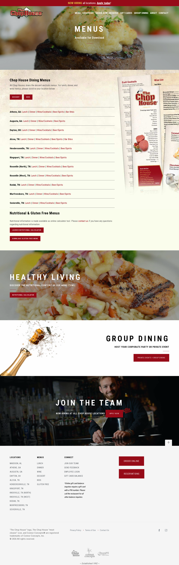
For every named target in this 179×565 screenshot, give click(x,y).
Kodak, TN (14, 501)
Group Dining (141, 13)
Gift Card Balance (73, 476)
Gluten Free (43, 484)
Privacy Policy (75, 530)
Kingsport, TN (16, 488)
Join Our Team (71, 463)
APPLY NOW (114, 414)
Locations (88, 13)
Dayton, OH (15, 476)
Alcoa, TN (15, 480)
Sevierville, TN (17, 509)
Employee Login (72, 472)
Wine (39, 472)
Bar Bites (70, 111)
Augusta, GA (16, 472)
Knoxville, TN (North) (20, 493)
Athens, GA (15, 467)
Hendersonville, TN (19, 484)
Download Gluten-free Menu (25, 239)
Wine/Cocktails (44, 111)
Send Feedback (71, 467)
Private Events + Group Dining (151, 358)
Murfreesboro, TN (19, 505)
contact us (83, 221)
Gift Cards (126, 13)
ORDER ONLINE (131, 461)
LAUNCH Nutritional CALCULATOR (26, 230)
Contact (163, 13)
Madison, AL (16, 463)
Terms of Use (90, 530)
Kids (28, 97)
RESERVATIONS (131, 473)
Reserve (113, 13)
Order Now (101, 13)
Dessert (16, 97)
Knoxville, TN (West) (20, 497)
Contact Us (104, 530)
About (153, 13)
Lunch (25, 111)
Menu (78, 13)
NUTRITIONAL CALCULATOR (23, 295)
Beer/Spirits (58, 111)
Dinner (32, 111)
